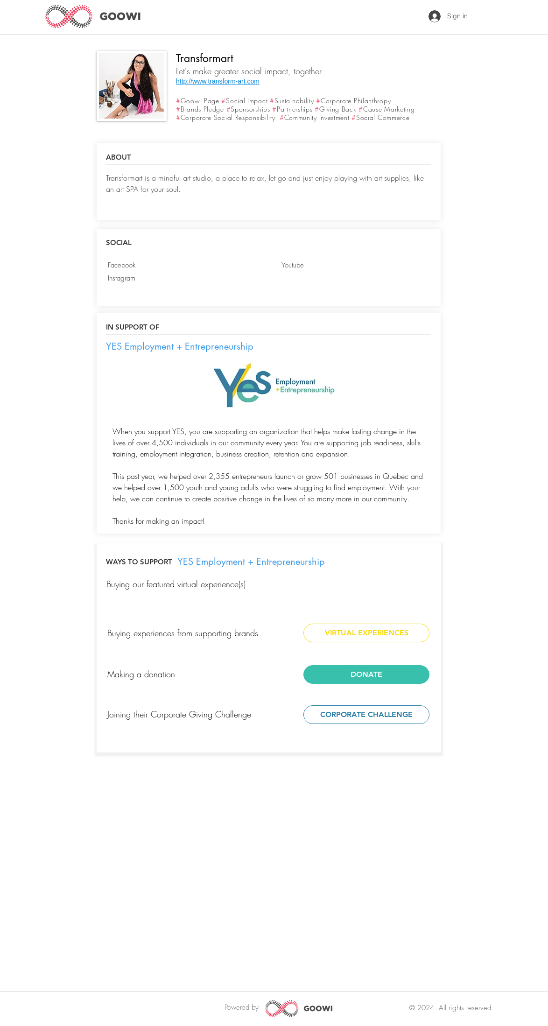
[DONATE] (366, 674)
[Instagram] (180, 278)
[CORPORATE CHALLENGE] (366, 714)
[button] (180, 291)
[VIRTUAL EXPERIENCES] (366, 633)
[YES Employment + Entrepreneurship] (180, 346)
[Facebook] (180, 265)
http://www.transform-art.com (218, 81)
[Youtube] (354, 265)
